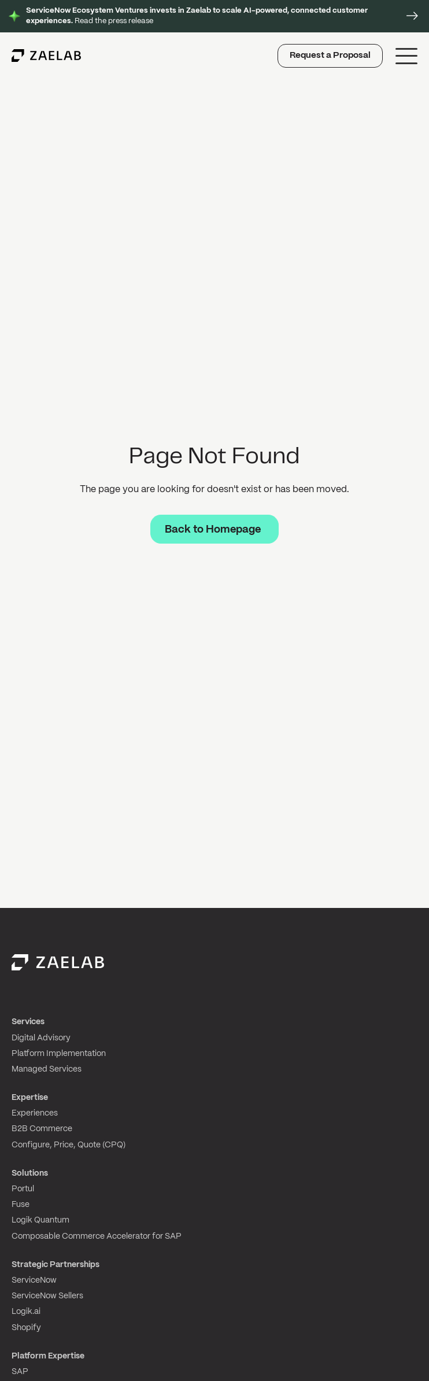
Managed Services (47, 1069)
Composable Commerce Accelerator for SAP (97, 1236)
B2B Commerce (42, 1129)
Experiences (35, 1113)
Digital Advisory (41, 1038)
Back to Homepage (213, 530)
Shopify (26, 1328)
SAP (20, 1372)
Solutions (30, 1173)
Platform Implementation (59, 1054)
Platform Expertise (48, 1356)
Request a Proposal (330, 55)
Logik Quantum (40, 1220)
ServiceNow (34, 1280)
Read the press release (197, 16)
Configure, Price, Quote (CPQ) (68, 1145)
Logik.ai (26, 1312)
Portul (23, 1189)
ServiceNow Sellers (47, 1296)
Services (28, 1022)
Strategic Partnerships (55, 1265)
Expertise (30, 1098)
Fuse (20, 1205)
